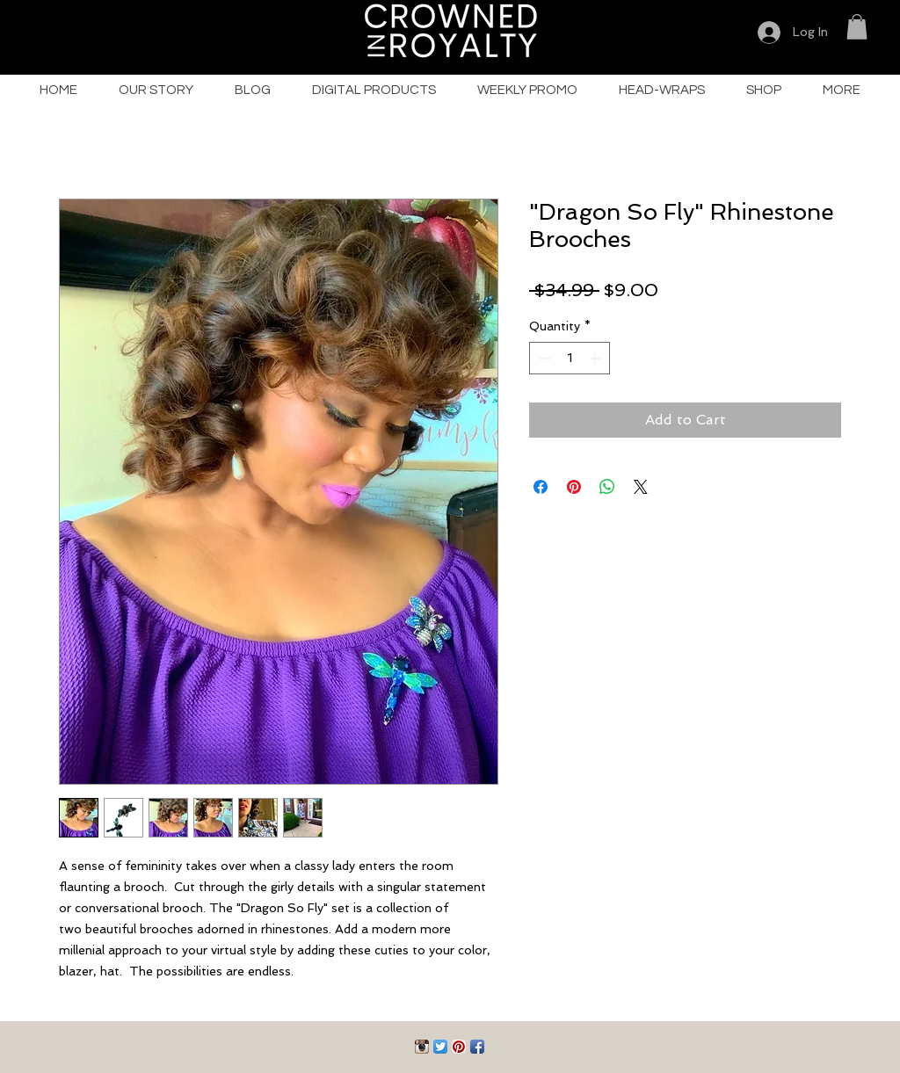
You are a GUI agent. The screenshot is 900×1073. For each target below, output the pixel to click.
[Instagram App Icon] (422, 1047)
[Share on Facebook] (540, 486)
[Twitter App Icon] (440, 1047)
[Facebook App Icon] (477, 1047)
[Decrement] (543, 358)
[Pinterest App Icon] (459, 1047)
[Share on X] (640, 486)
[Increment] (596, 358)
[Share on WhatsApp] (607, 486)
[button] (856, 27)
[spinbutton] (569, 358)
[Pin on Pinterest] (573, 486)
